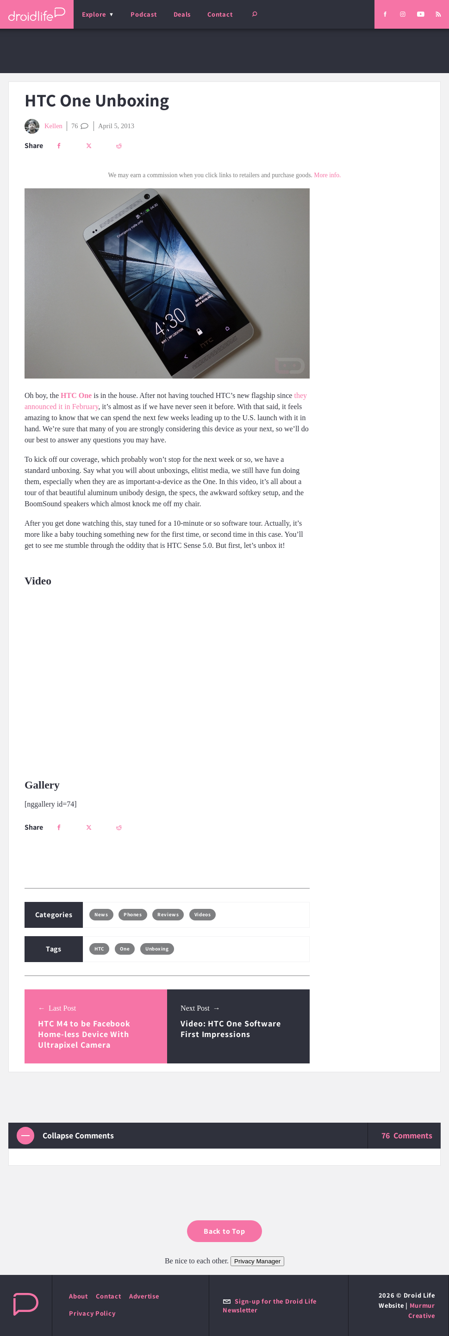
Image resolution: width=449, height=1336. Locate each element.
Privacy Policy (92, 1313)
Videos (202, 914)
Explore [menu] (94, 14)
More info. (327, 175)
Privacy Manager (257, 1261)
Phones (133, 914)
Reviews (168, 914)
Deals (182, 14)
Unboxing (156, 948)
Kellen (43, 126)
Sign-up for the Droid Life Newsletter (270, 1305)
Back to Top (224, 1231)
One (125, 948)
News (101, 914)
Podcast (143, 14)
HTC (99, 948)
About (78, 1296)
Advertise (144, 1296)
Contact (219, 14)
